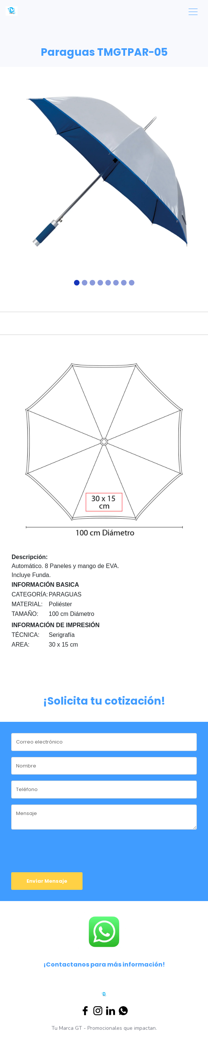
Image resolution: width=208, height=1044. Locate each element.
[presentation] (55, 847)
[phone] (104, 790)
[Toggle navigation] (193, 10)
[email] (104, 742)
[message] (104, 817)
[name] (104, 766)
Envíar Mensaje (47, 881)
